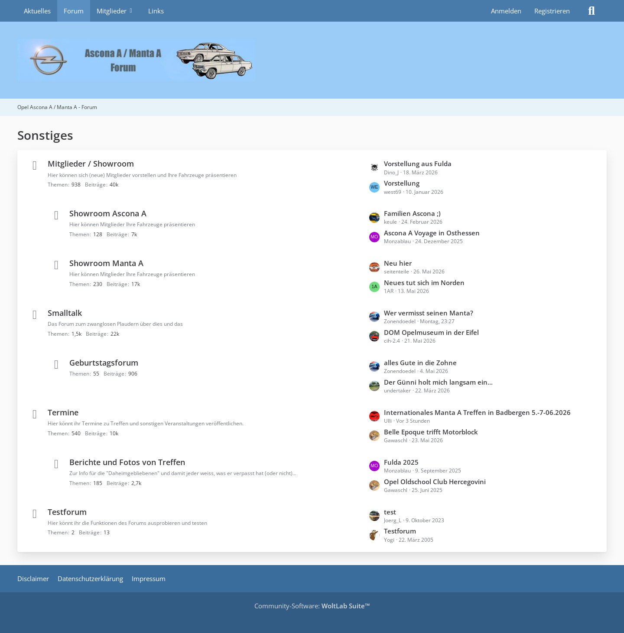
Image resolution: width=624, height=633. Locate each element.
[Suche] (591, 11)
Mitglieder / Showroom (91, 163)
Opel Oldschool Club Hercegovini (435, 481)
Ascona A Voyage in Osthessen (432, 232)
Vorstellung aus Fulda (418, 163)
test (390, 512)
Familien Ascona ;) (412, 213)
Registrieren (552, 10)
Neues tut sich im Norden (424, 282)
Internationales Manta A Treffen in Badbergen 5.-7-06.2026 (477, 412)
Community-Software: (312, 605)
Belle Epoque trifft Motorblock (431, 431)
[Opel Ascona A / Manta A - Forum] (312, 60)
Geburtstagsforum (103, 362)
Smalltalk (65, 313)
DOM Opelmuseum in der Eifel (431, 332)
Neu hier (398, 263)
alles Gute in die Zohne (420, 362)
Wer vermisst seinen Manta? (428, 312)
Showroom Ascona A (107, 213)
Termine (63, 412)
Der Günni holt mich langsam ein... (438, 382)
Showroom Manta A (106, 263)
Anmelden (506, 10)
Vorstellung (401, 183)
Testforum (67, 512)
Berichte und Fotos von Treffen (127, 462)
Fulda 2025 (401, 462)
